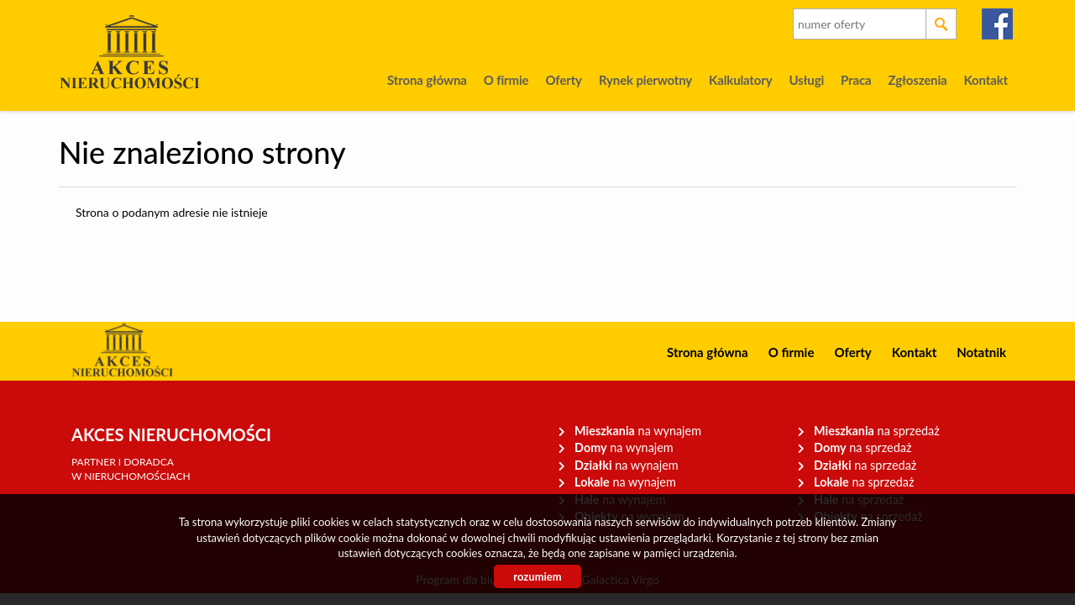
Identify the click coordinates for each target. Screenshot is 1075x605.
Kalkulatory (740, 79)
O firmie (506, 79)
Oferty (563, 79)
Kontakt (986, 79)
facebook (998, 23)
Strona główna (427, 79)
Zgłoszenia (917, 79)
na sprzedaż (877, 431)
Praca (856, 79)
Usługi (806, 79)
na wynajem (637, 431)
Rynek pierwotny (645, 79)
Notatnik (981, 352)
